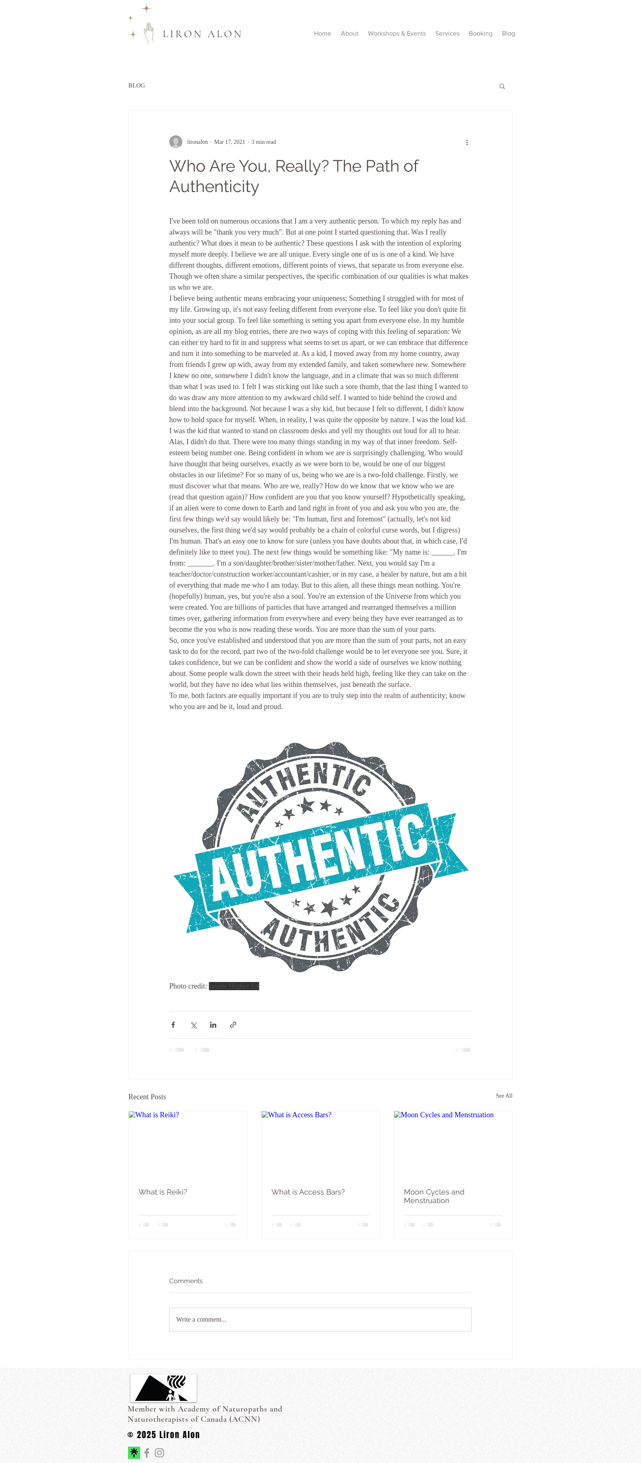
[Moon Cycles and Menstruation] (453, 1144)
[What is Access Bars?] (321, 1144)
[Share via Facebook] (173, 1025)
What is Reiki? (163, 1192)
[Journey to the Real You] (147, 1453)
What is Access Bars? (308, 1192)
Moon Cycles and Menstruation (434, 1196)
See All (504, 1096)
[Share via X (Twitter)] (193, 1025)
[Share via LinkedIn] (213, 1025)
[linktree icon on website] (134, 1453)
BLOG (136, 85)
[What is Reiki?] (188, 1144)
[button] (502, 86)
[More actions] (467, 142)
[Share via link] (233, 1025)
